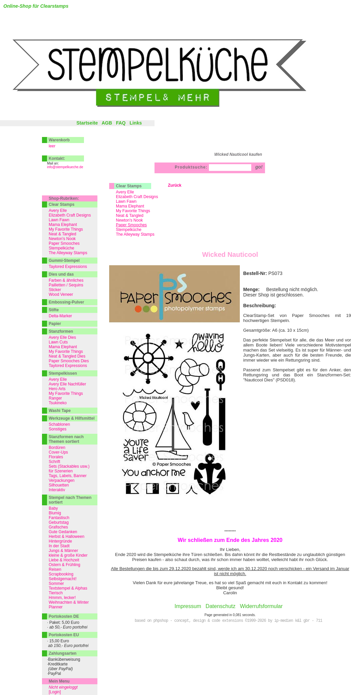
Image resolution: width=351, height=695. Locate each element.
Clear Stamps (129, 186)
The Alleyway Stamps (135, 234)
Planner (55, 607)
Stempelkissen (63, 373)
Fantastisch (59, 517)
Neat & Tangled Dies (67, 356)
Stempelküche (128, 229)
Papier (55, 323)
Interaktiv (57, 490)
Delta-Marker (60, 316)
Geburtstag (59, 522)
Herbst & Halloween (66, 536)
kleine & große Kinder (68, 555)
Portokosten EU (64, 635)
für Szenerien (61, 471)
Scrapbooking (61, 574)
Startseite (87, 123)
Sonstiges (58, 429)
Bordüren (57, 447)
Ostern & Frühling (64, 564)
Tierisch (56, 593)
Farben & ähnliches (66, 280)
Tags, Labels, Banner (68, 475)
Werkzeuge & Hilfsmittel (71, 418)
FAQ (121, 123)
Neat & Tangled (129, 215)
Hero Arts (57, 388)
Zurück (174, 185)
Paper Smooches (64, 243)
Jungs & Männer (63, 550)
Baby (53, 508)
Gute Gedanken (63, 531)
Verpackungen (62, 480)
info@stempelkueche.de (65, 167)
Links (136, 123)
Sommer (56, 583)
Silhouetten (59, 485)
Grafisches (58, 527)
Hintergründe (60, 541)
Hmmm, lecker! (62, 597)
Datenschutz (220, 606)
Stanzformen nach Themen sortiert (66, 439)
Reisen (55, 569)
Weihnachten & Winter (69, 602)
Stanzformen (61, 331)
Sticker (55, 289)
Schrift (54, 461)
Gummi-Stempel (64, 260)
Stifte (54, 310)
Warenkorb (59, 140)
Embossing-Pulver (66, 302)
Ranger (55, 398)
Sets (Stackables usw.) (69, 466)
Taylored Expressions (68, 266)
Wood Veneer (61, 294)
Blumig (55, 513)
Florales (56, 457)
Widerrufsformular (261, 606)
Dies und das (61, 274)
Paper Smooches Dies (69, 361)
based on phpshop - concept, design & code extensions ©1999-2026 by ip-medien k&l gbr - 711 (228, 620)
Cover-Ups (58, 452)
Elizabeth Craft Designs (137, 196)
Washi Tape (60, 410)
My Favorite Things (133, 210)
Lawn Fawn (126, 201)
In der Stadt (59, 546)
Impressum (188, 606)
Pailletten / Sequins (66, 285)
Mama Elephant (130, 206)
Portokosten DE (64, 616)
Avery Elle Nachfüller (67, 384)
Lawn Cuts (58, 342)
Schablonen (59, 424)
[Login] (55, 692)
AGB (106, 123)
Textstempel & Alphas (68, 588)
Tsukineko (58, 403)
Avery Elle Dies (62, 337)
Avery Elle (125, 192)
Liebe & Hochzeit (64, 560)
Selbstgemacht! (63, 578)
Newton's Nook (129, 220)
